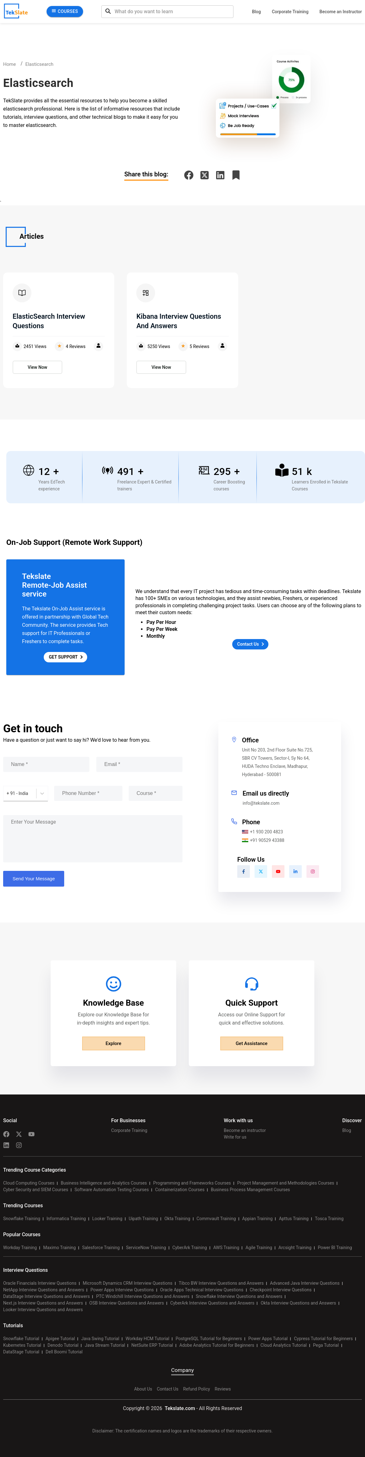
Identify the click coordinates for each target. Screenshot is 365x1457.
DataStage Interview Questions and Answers (46, 1296)
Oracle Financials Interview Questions (39, 1283)
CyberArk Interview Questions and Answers (212, 1303)
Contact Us (167, 1388)
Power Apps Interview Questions (122, 1289)
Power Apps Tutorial (268, 1338)
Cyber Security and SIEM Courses (35, 1189)
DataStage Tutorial (21, 1351)
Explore (113, 1043)
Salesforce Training (101, 1247)
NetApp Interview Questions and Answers (43, 1289)
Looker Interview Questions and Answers (43, 1309)
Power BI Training (335, 1247)
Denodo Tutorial (63, 1345)
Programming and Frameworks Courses (192, 1183)
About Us (143, 1388)
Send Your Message (34, 878)
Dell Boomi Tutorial (64, 1351)
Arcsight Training (295, 1247)
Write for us (235, 1137)
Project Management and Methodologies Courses (285, 1183)
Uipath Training (143, 1218)
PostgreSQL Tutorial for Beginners (209, 1338)
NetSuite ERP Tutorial (152, 1345)
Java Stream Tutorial (105, 1345)
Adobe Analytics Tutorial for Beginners (216, 1345)
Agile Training (258, 1247)
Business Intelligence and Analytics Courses (104, 1183)
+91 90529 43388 (263, 840)
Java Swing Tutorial (100, 1338)
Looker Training (107, 1218)
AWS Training (226, 1247)
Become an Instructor (340, 11)
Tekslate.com (179, 1408)
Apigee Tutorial (60, 1338)
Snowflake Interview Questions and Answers (239, 1296)
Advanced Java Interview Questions (305, 1283)
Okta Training (177, 1218)
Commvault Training (216, 1218)
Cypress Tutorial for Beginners (323, 1338)
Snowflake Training (21, 1218)
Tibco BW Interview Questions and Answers (221, 1283)
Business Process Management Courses (250, 1189)
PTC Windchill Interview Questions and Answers (142, 1296)
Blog (256, 11)
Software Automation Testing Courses (112, 1189)
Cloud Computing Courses (28, 1183)
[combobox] (7, 793)
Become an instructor (245, 1130)
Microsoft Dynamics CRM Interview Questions (127, 1283)
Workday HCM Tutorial (147, 1338)
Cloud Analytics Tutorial (284, 1345)
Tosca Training (329, 1218)
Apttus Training (293, 1218)
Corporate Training (290, 11)
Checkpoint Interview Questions (281, 1289)
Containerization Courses (180, 1189)
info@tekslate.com (261, 803)
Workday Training (20, 1247)
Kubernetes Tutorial (22, 1345)
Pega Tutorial (326, 1345)
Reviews (223, 1388)
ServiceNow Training (146, 1247)
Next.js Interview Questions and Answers (43, 1303)
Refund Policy (196, 1388)
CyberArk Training (189, 1247)
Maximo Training (59, 1247)
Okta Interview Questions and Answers (298, 1303)
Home (9, 64)
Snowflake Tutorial (21, 1338)
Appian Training (257, 1218)
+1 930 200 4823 (262, 831)
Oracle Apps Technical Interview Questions (202, 1289)
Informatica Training (66, 1218)
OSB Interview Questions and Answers (126, 1303)
